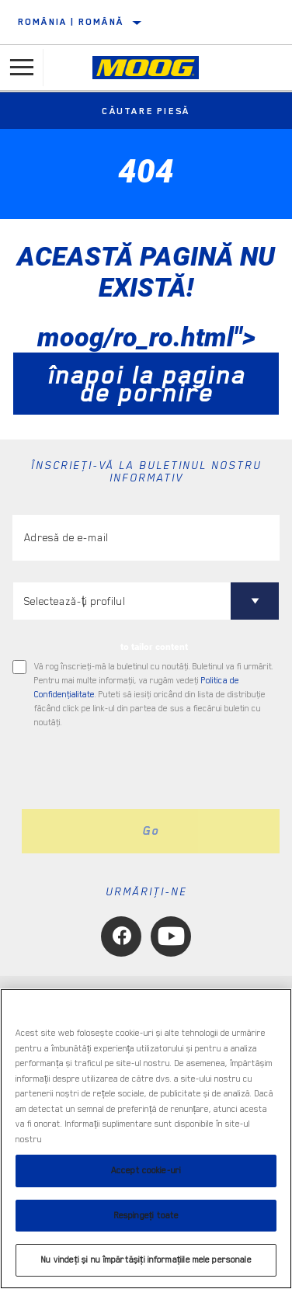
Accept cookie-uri (146, 1171)
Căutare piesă (146, 111)
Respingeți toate (146, 1216)
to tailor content (154, 646)
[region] (146, 1138)
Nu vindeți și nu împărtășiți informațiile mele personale (145, 1260)
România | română (70, 21)
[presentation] (142, 769)
